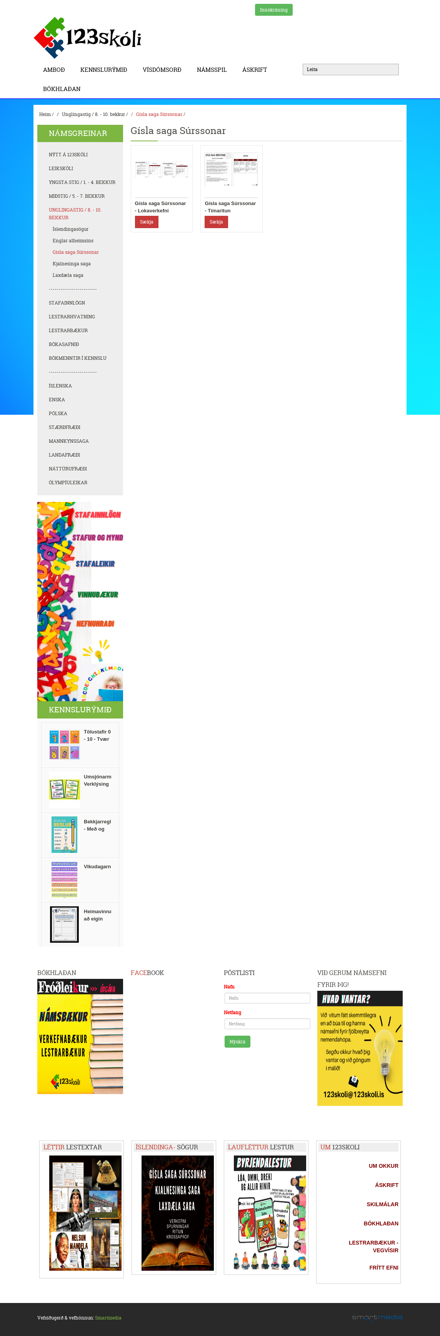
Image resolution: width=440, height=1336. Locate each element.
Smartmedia (108, 1317)
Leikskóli (61, 168)
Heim (45, 114)
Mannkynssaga (69, 441)
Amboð (56, 70)
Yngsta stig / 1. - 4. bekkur (82, 182)
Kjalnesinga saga (72, 263)
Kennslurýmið (105, 70)
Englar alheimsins (73, 240)
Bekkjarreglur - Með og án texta (100, 829)
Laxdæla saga (68, 275)
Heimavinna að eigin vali (98, 919)
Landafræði (64, 455)
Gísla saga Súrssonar (159, 114)
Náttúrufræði (68, 468)
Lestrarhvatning (72, 316)
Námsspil (214, 70)
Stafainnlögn (67, 303)
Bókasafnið (64, 344)
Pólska (58, 413)
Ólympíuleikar (68, 482)
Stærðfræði (64, 427)
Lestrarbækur (68, 330)
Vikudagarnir (99, 866)
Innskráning (274, 10)
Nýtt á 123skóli (68, 154)
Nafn (229, 986)
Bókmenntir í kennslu (78, 358)
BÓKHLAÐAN (61, 89)
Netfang (232, 1012)
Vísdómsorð (164, 70)
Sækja (146, 222)
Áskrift (256, 70)
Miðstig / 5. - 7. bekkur (77, 196)
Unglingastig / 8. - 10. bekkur (93, 114)
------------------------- (73, 289)
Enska (57, 399)
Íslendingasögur (70, 229)
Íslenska (60, 385)
